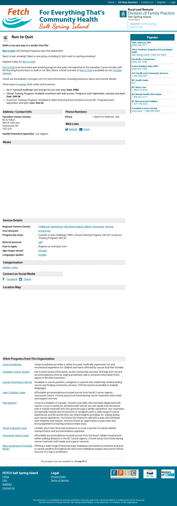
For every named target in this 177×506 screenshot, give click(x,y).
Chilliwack (44, 226)
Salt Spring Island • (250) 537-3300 (152, 52)
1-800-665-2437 (150, 74)
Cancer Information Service (17, 382)
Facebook (9, 279)
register (22, 84)
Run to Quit (28, 61)
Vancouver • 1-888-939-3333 (146, 109)
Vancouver (98, 226)
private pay (45, 230)
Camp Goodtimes (11, 364)
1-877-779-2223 (145, 102)
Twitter (25, 279)
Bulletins (7, 484)
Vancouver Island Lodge (15, 435)
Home (111, 2)
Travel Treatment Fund (14, 428)
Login (173, 2)
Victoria (109, 226)
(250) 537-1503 (145, 67)
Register (161, 2)
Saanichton (57, 226)
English (43, 254)
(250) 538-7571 (141, 43)
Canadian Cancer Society (16, 371)
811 (140, 81)
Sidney (87, 226)
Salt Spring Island (73, 226)
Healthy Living (10, 267)
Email (84, 129)
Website (71, 129)
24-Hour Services (127, 2)
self (40, 242)
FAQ (4, 480)
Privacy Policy (58, 476)
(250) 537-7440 (143, 60)
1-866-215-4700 (140, 88)
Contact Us (147, 2)
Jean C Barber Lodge (13, 392)
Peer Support (9, 402)
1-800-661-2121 (147, 95)
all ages (43, 250)
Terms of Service (60, 480)
